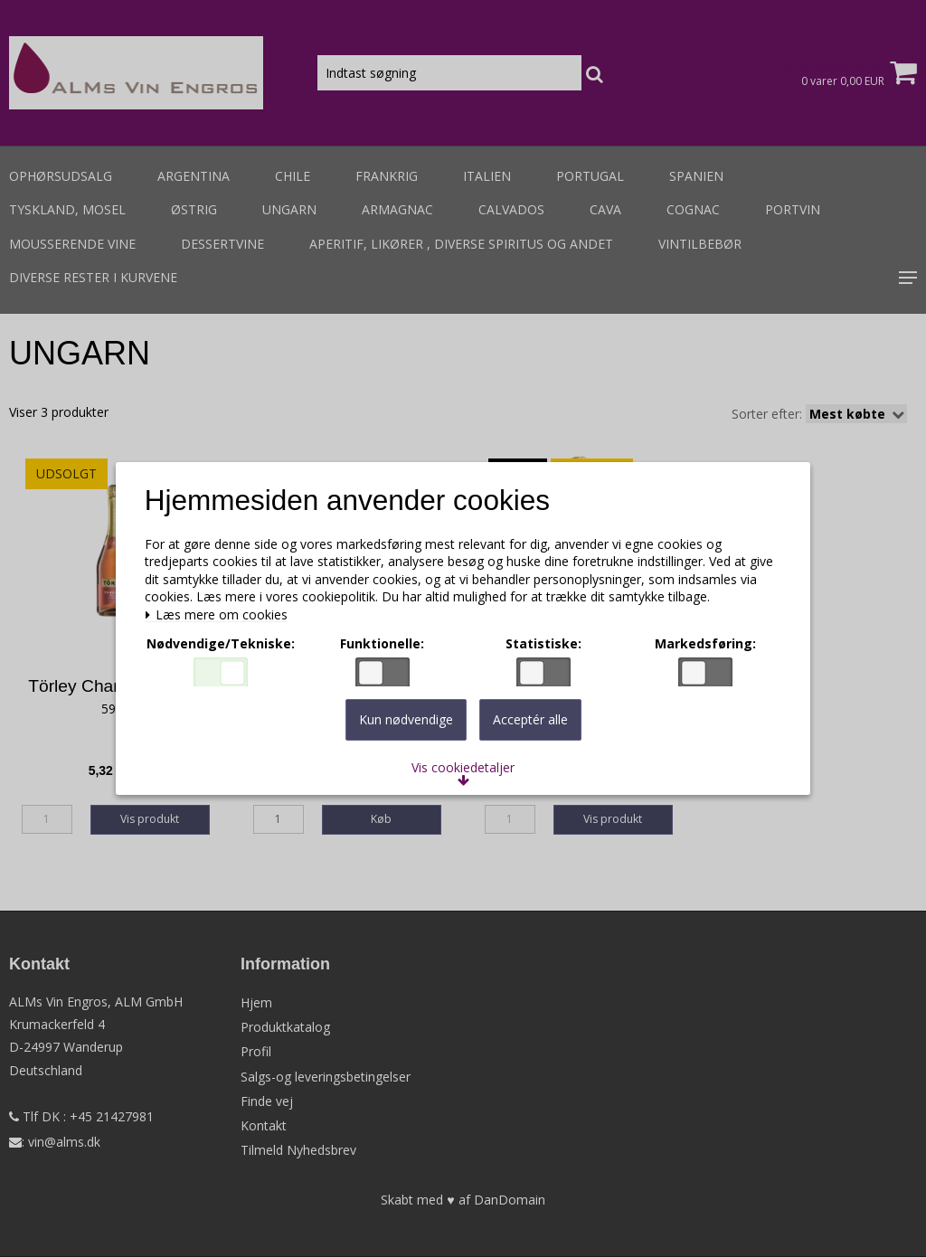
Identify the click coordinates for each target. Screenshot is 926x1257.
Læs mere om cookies (221, 611)
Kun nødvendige (406, 728)
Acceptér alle (530, 728)
